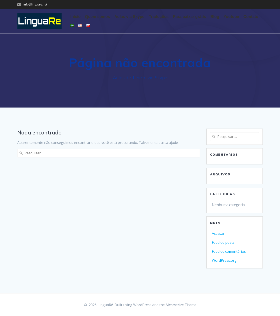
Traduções (158, 16)
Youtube (231, 16)
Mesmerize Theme (181, 304)
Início (75, 16)
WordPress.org (224, 260)
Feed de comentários (229, 251)
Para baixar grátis (189, 16)
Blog (214, 16)
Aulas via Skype (129, 16)
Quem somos (97, 16)
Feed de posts (223, 242)
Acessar (218, 233)
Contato (250, 16)
